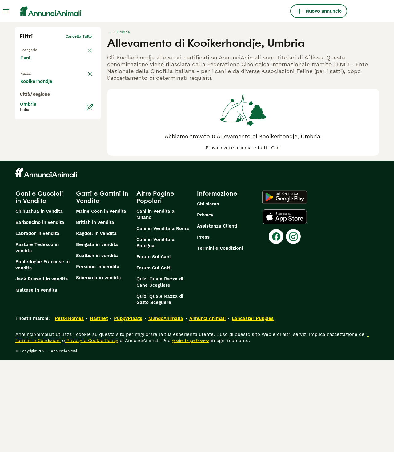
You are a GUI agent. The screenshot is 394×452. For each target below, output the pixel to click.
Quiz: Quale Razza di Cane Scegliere (159, 374)
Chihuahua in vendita (39, 303)
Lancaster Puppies (253, 410)
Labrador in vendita (37, 325)
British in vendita (95, 314)
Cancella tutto (79, 36)
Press (203, 329)
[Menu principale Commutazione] (6, 11)
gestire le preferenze (190, 432)
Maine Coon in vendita (101, 303)
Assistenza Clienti (217, 318)
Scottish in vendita (97, 347)
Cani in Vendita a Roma (162, 320)
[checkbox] (23, 106)
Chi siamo (208, 295)
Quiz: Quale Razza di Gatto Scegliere (159, 391)
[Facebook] (276, 328)
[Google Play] (284, 288)
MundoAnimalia (165, 410)
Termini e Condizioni (220, 340)
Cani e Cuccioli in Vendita (39, 288)
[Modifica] (90, 235)
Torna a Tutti (31, 48)
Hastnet (99, 410)
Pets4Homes (69, 410)
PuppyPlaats (128, 410)
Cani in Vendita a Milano (155, 306)
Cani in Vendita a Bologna (155, 334)
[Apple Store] (284, 308)
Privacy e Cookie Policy (91, 432)
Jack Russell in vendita (41, 370)
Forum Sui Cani (153, 348)
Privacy (205, 306)
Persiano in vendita (97, 358)
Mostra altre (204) (46, 209)
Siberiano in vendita (98, 369)
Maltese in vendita (36, 382)
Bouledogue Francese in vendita (42, 356)
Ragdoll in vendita (96, 325)
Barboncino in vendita (39, 314)
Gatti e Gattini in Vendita (102, 288)
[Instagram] (293, 328)
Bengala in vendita (97, 336)
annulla (85, 76)
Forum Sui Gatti (153, 359)
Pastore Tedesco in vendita (37, 339)
